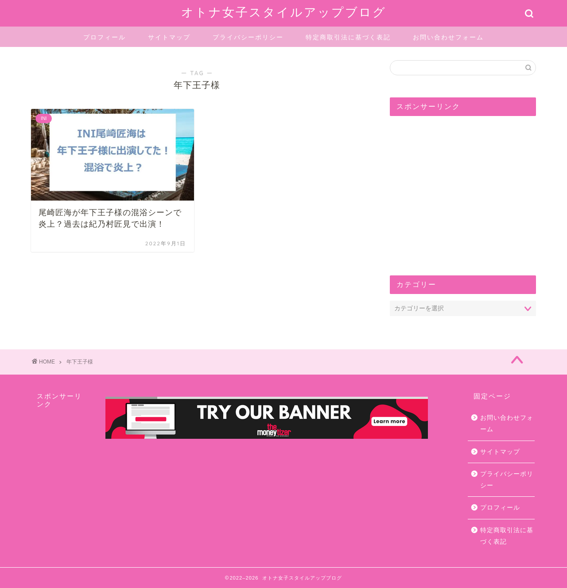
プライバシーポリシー (248, 37)
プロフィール (104, 37)
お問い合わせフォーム (448, 37)
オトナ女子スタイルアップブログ (283, 11)
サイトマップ (169, 37)
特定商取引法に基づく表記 (348, 37)
